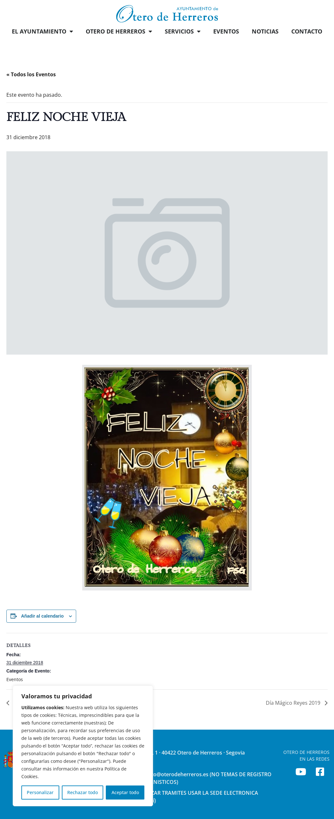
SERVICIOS (182, 31)
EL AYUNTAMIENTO (42, 31)
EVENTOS (226, 31)
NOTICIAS (265, 31)
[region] (83, 746)
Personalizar (40, 792)
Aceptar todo (125, 792)
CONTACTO (306, 31)
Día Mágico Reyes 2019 (294, 702)
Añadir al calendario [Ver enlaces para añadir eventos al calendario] (42, 616)
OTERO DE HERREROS (119, 31)
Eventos (14, 679)
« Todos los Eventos (31, 74)
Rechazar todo (82, 792)
